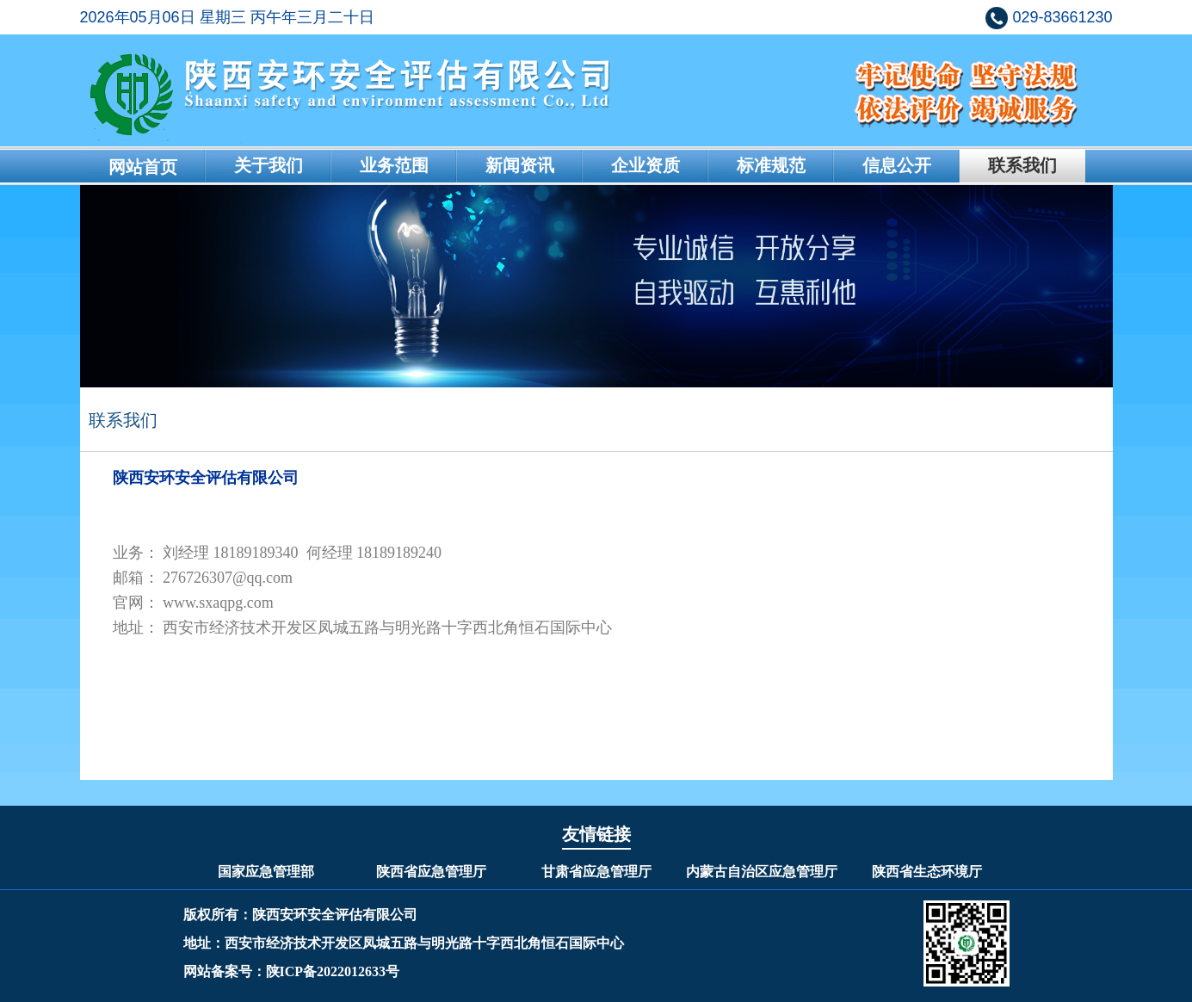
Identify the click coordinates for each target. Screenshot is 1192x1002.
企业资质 (645, 165)
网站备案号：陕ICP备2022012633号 (291, 971)
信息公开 (896, 165)
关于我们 (268, 165)
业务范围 (394, 165)
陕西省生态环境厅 (927, 871)
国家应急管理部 (266, 871)
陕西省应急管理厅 (431, 871)
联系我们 (1022, 165)
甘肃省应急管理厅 (596, 871)
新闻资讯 (519, 165)
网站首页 (142, 167)
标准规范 (771, 165)
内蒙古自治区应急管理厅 (761, 871)
